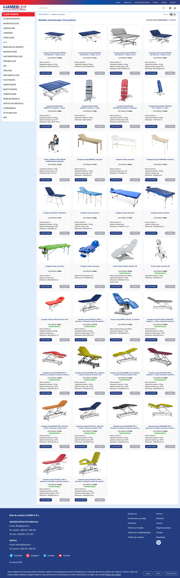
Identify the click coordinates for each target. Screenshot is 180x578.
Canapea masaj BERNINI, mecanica (89, 161)
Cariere (164, 2)
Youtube (66, 555)
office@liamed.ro (22, 526)
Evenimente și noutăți (142, 2)
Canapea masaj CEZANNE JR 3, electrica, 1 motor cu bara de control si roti (125, 375)
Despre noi (127, 2)
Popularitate (162, 22)
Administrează (171, 573)
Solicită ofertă (45, 75)
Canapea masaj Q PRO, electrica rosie (54, 321)
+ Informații (64, 75)
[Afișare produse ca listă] (174, 16)
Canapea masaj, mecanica (125, 161)
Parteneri (160, 518)
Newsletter (160, 537)
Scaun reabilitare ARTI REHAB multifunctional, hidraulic (55, 162)
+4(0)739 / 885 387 (28, 549)
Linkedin (51, 555)
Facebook (18, 555)
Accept (148, 573)
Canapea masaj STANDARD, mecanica (160, 161)
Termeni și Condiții (135, 528)
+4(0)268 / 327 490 (25, 534)
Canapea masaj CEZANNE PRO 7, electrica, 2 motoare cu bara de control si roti (160, 429)
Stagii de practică (163, 528)
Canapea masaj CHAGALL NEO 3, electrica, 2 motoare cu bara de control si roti (54, 482)
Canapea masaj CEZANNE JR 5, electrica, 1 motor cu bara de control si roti (90, 375)
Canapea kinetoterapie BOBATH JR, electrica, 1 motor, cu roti (54, 55)
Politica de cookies (136, 537)
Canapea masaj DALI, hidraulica (54, 215)
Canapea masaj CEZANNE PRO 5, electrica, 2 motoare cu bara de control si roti (54, 375)
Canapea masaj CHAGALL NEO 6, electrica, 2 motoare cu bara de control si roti (89, 482)
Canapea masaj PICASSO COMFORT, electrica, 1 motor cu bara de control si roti (160, 322)
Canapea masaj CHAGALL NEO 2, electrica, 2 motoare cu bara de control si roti (89, 322)
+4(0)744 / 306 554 (28, 530)
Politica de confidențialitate (139, 532)
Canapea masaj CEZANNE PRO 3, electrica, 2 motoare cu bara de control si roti (125, 429)
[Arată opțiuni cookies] (158, 542)
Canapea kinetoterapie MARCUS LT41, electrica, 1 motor (160, 109)
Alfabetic (173, 22)
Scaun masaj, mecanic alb (160, 268)
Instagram (35, 555)
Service (155, 2)
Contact (172, 2)
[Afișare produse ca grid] (171, 16)
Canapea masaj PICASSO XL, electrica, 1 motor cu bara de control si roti (90, 429)
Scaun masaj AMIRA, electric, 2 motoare (125, 321)
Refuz (158, 573)
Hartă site (132, 523)
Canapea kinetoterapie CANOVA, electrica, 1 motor (90, 109)
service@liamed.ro (23, 545)
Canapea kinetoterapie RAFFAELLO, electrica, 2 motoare (125, 109)
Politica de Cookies (113, 575)
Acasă (118, 2)
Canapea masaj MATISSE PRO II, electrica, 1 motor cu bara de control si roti (160, 375)
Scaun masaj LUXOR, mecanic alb (125, 268)
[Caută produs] (163, 9)
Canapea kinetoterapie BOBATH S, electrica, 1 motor (54, 109)
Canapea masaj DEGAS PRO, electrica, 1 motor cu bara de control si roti (54, 429)
